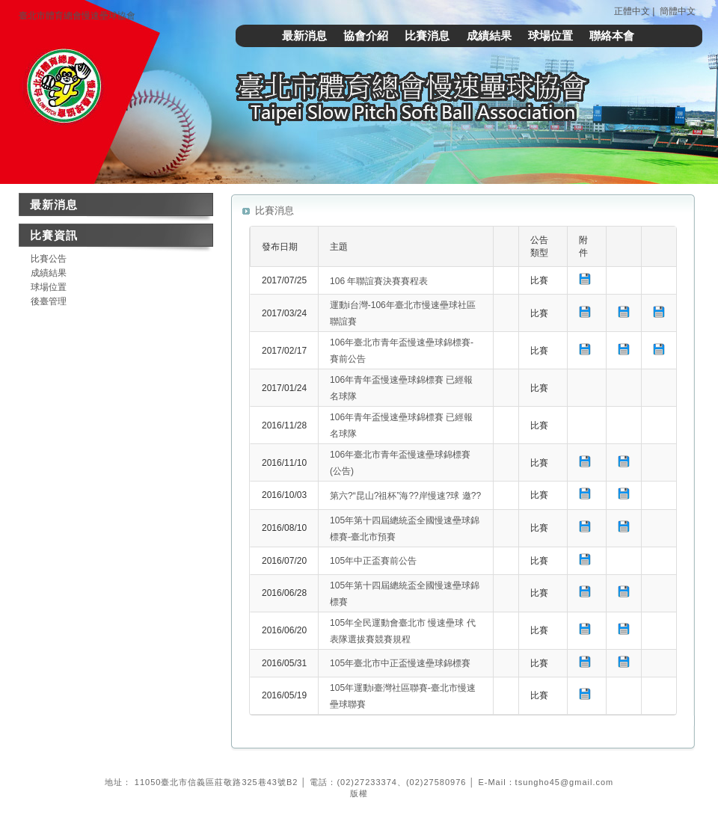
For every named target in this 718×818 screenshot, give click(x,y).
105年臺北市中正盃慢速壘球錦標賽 (400, 663)
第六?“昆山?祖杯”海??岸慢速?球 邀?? (405, 496)
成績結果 (489, 35)
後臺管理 (49, 301)
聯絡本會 (611, 35)
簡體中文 (678, 11)
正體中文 (632, 11)
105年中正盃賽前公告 (373, 561)
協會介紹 (365, 35)
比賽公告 (49, 258)
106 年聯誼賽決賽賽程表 (379, 281)
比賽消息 (427, 35)
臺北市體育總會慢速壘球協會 (77, 15)
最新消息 (304, 35)
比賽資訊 (54, 235)
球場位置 (550, 35)
